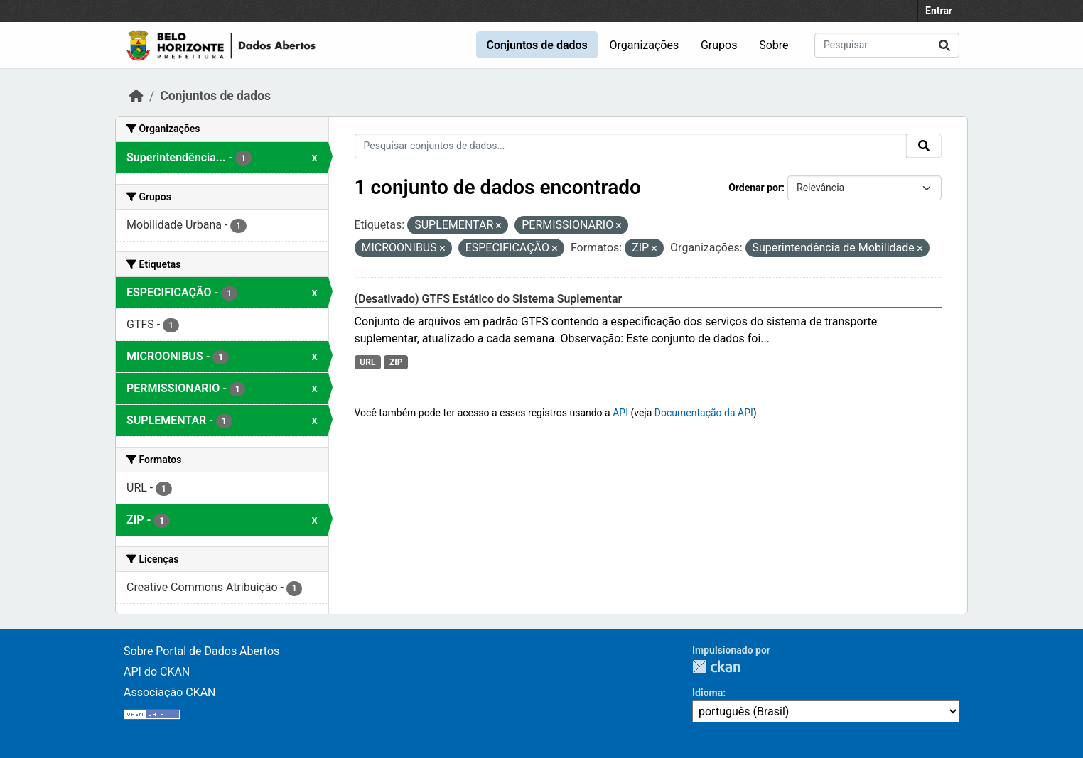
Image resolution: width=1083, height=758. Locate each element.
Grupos (719, 45)
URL (367, 362)
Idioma (707, 692)
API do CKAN (157, 671)
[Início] (136, 96)
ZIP (396, 362)
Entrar (938, 10)
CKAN (716, 666)
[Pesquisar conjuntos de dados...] (886, 45)
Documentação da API (703, 412)
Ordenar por (755, 187)
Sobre (773, 45)
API (620, 412)
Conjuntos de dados (536, 45)
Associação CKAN (170, 692)
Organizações (644, 45)
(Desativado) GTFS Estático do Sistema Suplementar (489, 298)
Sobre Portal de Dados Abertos (201, 651)
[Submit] (944, 45)
